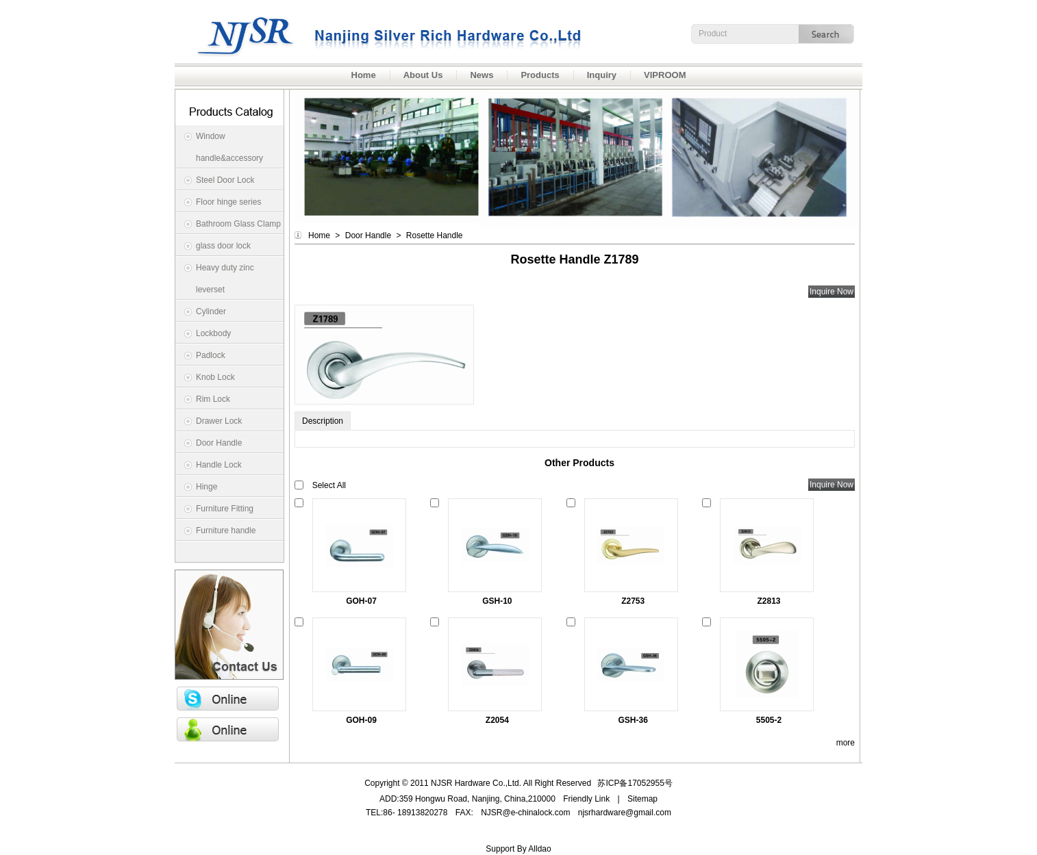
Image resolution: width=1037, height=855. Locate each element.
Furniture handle (225, 530)
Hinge (206, 487)
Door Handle (219, 443)
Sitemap (642, 799)
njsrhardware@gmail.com (624, 812)
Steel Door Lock (225, 180)
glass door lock (223, 246)
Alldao (539, 849)
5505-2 (769, 720)
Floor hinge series (228, 202)
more (845, 743)
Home (319, 235)
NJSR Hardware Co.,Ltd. (380, 32)
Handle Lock (219, 465)
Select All (329, 485)
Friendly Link (586, 799)
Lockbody (213, 333)
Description (322, 421)
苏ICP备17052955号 (634, 783)
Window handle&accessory (229, 147)
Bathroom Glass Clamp (238, 224)
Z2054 (497, 720)
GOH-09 (361, 720)
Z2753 (633, 601)
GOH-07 (361, 601)
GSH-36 (633, 720)
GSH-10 (497, 601)
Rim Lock (213, 399)
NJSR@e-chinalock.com (525, 812)
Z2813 (769, 601)
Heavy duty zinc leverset (225, 278)
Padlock (210, 355)
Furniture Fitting (224, 508)
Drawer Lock (219, 421)
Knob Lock (215, 377)
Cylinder (211, 311)
